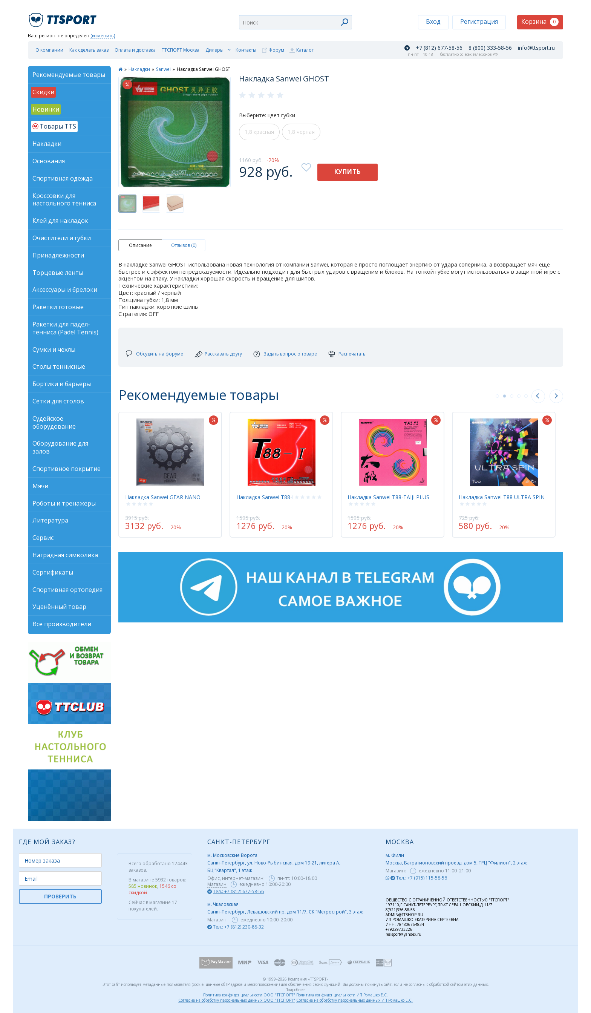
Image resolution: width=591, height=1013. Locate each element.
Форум (276, 50)
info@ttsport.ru (536, 48)
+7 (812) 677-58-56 (439, 48)
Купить (347, 171)
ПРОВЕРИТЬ (60, 896)
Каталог (305, 50)
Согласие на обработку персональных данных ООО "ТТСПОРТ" (236, 1000)
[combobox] (295, 22)
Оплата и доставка (135, 50)
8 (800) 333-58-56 (490, 48)
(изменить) (102, 36)
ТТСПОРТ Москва (180, 50)
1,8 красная (259, 131)
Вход (433, 21)
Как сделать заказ (89, 50)
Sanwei (163, 69)
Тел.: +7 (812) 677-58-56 (238, 891)
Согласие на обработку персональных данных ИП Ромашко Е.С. (354, 1000)
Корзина (540, 21)
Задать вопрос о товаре (290, 354)
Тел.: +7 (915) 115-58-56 (421, 878)
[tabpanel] (170, 475)
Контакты (246, 50)
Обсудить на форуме (159, 354)
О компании (49, 50)
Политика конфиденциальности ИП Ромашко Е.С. (342, 995)
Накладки (139, 69)
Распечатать (352, 354)
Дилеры (214, 50)
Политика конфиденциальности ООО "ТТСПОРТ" (249, 995)
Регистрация (479, 21)
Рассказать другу (223, 354)
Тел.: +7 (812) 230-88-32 (238, 927)
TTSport (64, 17)
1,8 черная (301, 131)
